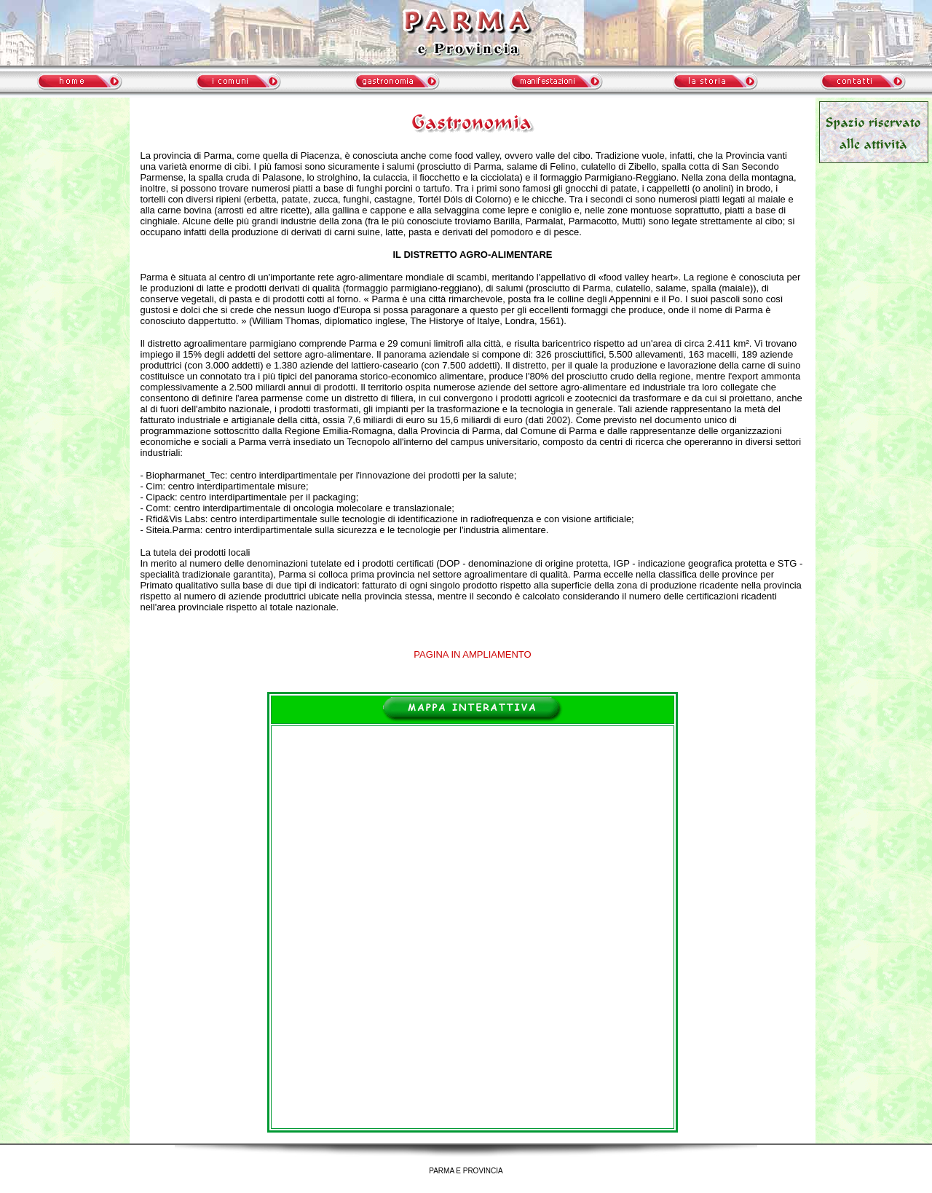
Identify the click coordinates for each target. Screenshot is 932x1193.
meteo (65, 229)
